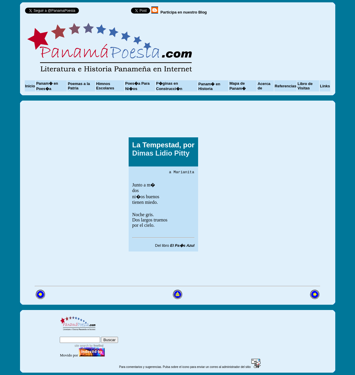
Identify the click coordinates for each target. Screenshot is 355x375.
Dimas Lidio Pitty (161, 152)
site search (81, 345)
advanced (108, 334)
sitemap (84, 334)
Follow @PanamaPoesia (107, 11)
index (66, 334)
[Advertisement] (272, 194)
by (96, 345)
